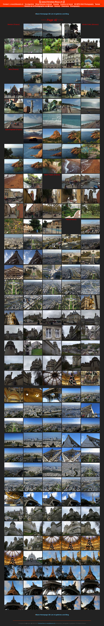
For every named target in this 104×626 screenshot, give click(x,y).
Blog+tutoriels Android (43, 4)
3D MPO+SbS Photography (84, 4)
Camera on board (66, 4)
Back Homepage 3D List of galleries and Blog (52, 14)
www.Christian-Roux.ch (52, 2)
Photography (75, 6)
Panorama (65, 6)
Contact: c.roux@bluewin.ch (13, 4)
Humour (57, 6)
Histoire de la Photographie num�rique (38, 6)
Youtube (56, 4)
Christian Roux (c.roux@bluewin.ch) (46, 623)
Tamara (97, 4)
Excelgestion (29, 4)
